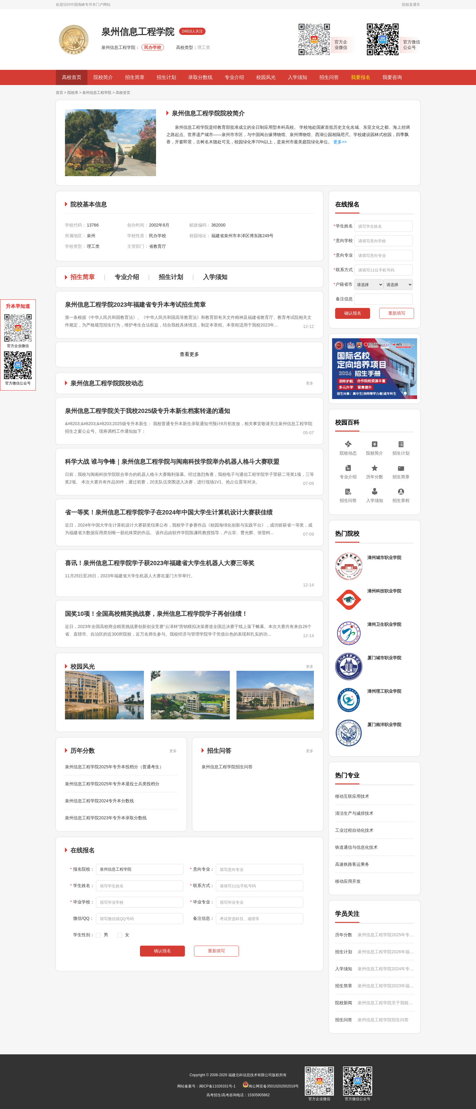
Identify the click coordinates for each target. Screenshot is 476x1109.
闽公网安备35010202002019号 (271, 1086)
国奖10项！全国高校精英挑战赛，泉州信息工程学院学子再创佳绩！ (156, 613)
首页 (59, 92)
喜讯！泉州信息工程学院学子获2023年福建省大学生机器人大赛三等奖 (160, 563)
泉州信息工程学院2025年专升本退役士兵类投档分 (112, 783)
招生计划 (166, 77)
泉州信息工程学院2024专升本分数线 (99, 800)
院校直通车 (411, 4)
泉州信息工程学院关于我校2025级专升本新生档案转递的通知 (147, 411)
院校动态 (348, 453)
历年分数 (374, 476)
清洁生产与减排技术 (354, 813)
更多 (309, 383)
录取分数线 (200, 77)
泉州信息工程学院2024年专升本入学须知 (386, 968)
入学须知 (297, 77)
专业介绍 (234, 77)
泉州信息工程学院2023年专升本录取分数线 (106, 817)
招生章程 (401, 500)
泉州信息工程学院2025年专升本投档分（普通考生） (114, 766)
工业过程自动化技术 (354, 830)
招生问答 (329, 77)
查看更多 (189, 354)
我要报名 (360, 77)
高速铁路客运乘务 (352, 864)
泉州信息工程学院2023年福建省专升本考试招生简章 (135, 304)
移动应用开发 (348, 881)
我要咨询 (392, 77)
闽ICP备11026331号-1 (217, 1086)
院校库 (72, 92)
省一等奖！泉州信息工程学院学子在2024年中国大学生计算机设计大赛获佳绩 (169, 512)
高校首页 (71, 77)
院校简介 (103, 77)
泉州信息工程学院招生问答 (227, 766)
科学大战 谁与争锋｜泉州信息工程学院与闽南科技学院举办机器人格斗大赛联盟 (172, 461)
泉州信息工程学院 (96, 92)
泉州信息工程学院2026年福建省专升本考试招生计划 (386, 951)
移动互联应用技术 (352, 796)
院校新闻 (343, 1002)
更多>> (339, 141)
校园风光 (266, 77)
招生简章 (134, 77)
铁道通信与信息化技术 (356, 847)
